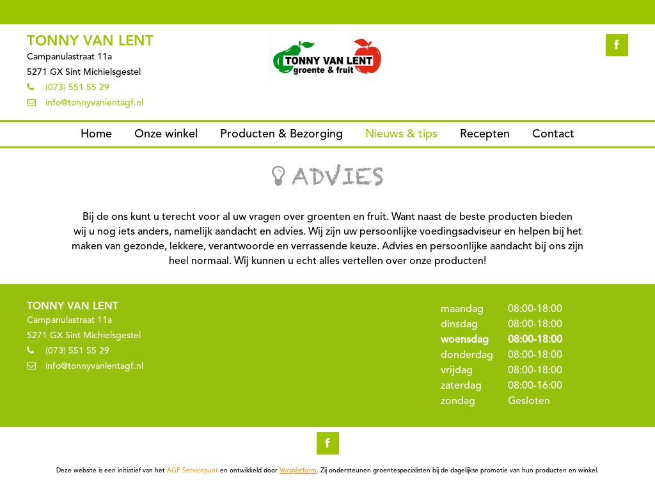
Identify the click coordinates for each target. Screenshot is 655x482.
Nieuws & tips (401, 134)
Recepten (485, 134)
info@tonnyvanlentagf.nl (94, 102)
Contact (553, 134)
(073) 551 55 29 (77, 87)
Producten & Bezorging (281, 134)
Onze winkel (166, 134)
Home (96, 134)
